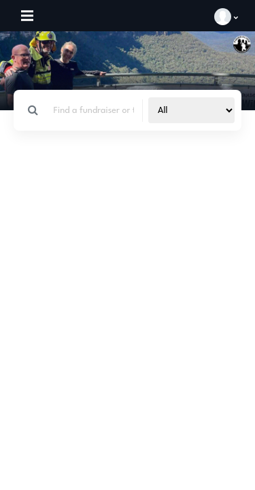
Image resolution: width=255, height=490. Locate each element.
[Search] (94, 110)
